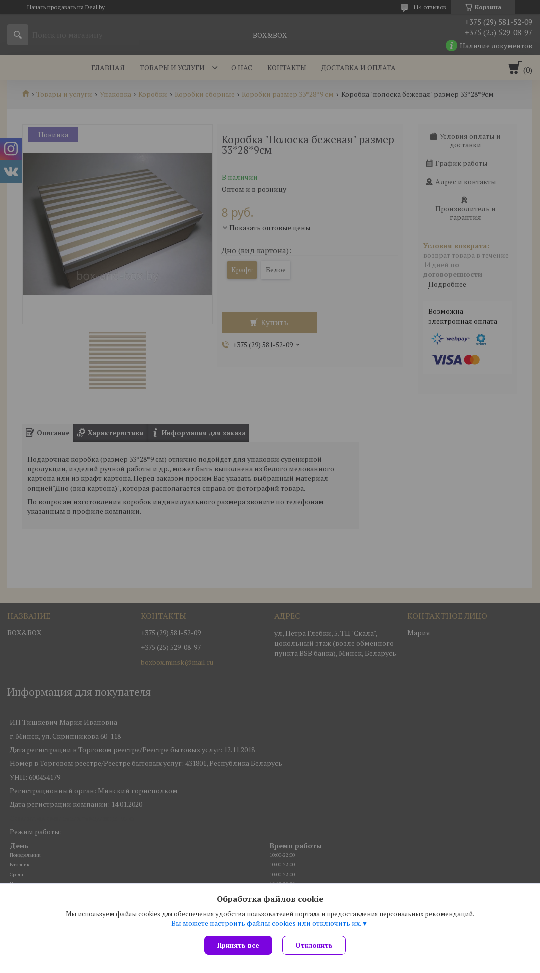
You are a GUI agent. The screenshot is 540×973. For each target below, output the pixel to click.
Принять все (239, 945)
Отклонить (314, 945)
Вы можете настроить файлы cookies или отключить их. (267, 923)
